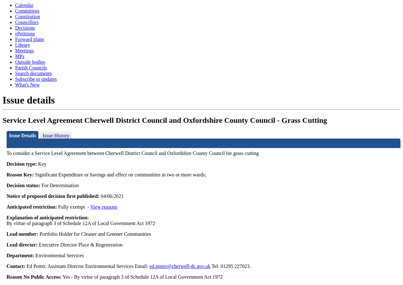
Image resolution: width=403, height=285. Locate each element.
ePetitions (25, 33)
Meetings (24, 50)
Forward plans (29, 39)
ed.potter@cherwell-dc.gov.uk (180, 266)
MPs (19, 56)
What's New (27, 84)
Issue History (56, 135)
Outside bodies (30, 62)
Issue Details (22, 135)
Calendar (24, 5)
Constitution (27, 16)
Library (22, 45)
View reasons (103, 207)
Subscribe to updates (36, 79)
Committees (27, 11)
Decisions (25, 28)
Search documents (33, 73)
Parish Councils (31, 67)
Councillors (27, 22)
